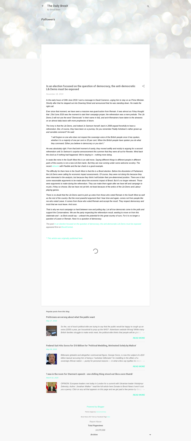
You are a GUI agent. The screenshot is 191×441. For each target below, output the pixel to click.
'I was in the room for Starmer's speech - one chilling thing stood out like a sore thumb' (89, 374)
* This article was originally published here (64, 238)
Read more (139, 338)
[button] (143, 86)
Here (108, 417)
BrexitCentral (67, 227)
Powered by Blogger (95, 407)
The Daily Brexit (57, 6)
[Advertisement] (95, 66)
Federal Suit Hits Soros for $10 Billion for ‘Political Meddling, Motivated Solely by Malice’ (91, 345)
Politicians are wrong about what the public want (70, 317)
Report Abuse (95, 422)
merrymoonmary (101, 412)
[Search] (148, 6)
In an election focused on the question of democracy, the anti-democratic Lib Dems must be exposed (97, 224)
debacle (55, 166)
